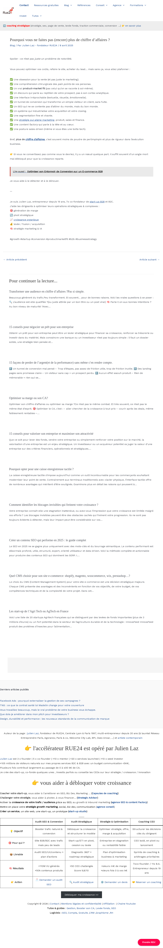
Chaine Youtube (126, 903)
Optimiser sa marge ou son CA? (28, 398)
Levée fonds (103, 908)
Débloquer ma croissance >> (81, 894)
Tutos (24, 16)
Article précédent (15, 259)
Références (81, 5)
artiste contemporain (130, 737)
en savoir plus (133, 25)
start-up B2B (97, 201)
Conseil (99, 5)
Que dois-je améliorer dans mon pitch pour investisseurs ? (34, 714)
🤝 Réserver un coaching (146, 882)
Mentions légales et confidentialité (81, 903)
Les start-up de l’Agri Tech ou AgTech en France (38, 611)
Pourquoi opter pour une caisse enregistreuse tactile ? (41, 469)
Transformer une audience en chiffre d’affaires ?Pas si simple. (46, 291)
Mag (66, 5)
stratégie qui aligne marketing (36, 120)
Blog (12, 45)
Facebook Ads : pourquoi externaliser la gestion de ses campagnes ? (40, 700)
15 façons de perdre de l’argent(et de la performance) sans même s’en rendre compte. (61, 362)
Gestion (71, 908)
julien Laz (33, 733)
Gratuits (83, 912)
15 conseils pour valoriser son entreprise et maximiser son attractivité (51, 433)
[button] (68, 5)
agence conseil (105, 806)
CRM (92, 912)
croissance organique (26, 219)
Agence (115, 5)
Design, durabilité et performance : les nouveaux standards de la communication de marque (54, 718)
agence (116, 802)
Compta (72, 912)
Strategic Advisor (87, 797)
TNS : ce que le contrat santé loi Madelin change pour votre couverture (42, 705)
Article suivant (149, 259)
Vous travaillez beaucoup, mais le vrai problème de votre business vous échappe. (48, 709)
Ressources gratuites (45, 5)
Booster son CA (85, 908)
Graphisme (102, 912)
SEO (113, 908)
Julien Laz (6, 758)
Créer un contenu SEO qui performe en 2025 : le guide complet (47, 540)
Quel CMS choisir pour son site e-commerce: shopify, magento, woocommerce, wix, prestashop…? (69, 575)
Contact (54, 903)
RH (111, 912)
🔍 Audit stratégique (81, 882)
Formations (134, 5)
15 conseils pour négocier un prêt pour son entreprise (41, 327)
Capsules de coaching (105, 793)
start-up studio (77, 811)
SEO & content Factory (133, 802)
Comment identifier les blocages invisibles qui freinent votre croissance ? (53, 504)
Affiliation (109, 903)
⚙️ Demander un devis (114, 882)
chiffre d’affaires (35, 139)
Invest (150, 5)
